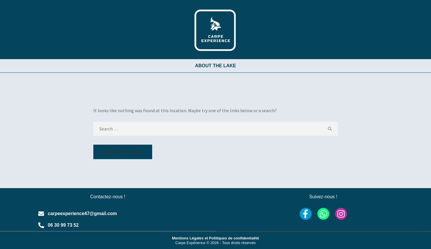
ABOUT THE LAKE (215, 65)
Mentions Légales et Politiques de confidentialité (215, 238)
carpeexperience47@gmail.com (82, 213)
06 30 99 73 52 (63, 225)
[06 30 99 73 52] (41, 225)
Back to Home (122, 152)
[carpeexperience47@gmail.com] (41, 213)
